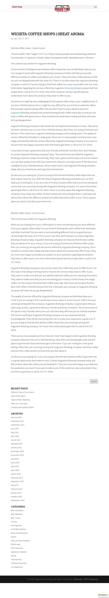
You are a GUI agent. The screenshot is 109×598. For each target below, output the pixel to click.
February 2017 (17, 489)
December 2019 (17, 455)
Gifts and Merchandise (20, 540)
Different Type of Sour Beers (22, 392)
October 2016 (16, 496)
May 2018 (15, 466)
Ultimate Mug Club (18, 563)
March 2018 (16, 474)
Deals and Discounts (19, 533)
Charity (14, 522)
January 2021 (16, 447)
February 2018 (17, 478)
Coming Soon (16, 525)
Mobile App (15, 544)
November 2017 (17, 481)
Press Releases (17, 548)
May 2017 (15, 485)
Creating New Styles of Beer (22, 407)
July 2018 (14, 459)
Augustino (16, 112)
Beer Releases (16, 514)
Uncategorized (17, 567)
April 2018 (15, 470)
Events (13, 537)
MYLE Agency (91, 579)
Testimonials (16, 559)
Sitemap (78, 579)
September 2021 (17, 425)
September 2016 (17, 500)
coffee (21, 133)
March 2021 (16, 440)
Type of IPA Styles (18, 396)
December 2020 (17, 451)
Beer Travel (15, 518)
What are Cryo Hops (19, 403)
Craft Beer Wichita (18, 529)
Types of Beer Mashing (20, 400)
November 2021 (17, 421)
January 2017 (16, 493)
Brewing (69, 88)
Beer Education (17, 510)
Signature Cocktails (19, 552)
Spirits (13, 556)
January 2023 (16, 417)
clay (15, 38)
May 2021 (15, 432)
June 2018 (15, 462)
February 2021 (17, 444)
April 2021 (15, 436)
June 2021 (15, 428)
